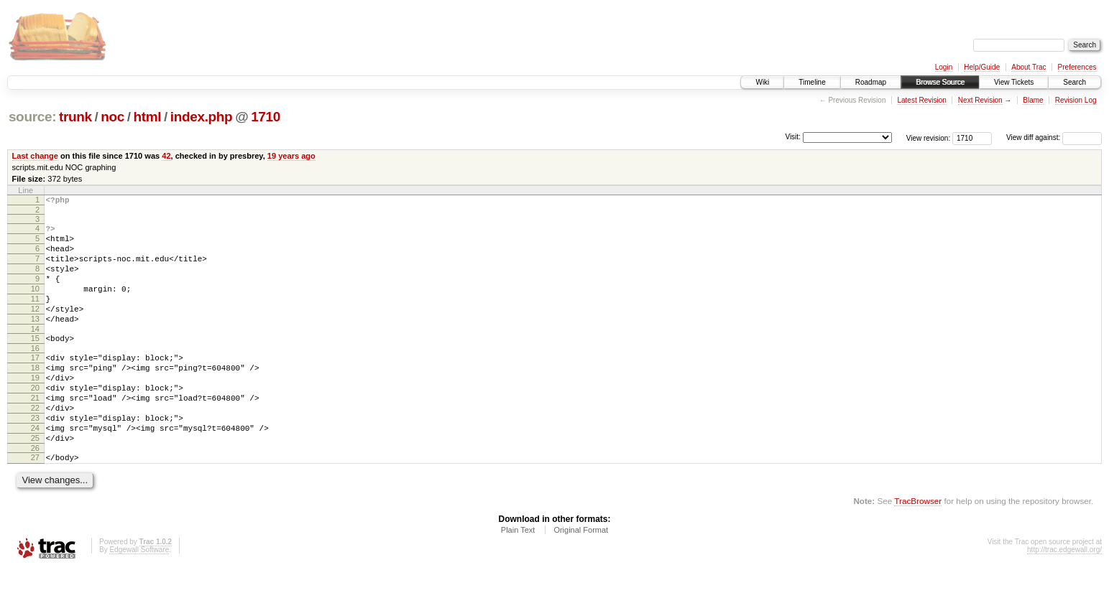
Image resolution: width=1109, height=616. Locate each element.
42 (166, 155)
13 (35, 340)
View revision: (928, 137)
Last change (35, 155)
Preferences (1077, 67)
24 (35, 469)
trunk (75, 116)
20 (35, 420)
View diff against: (1054, 137)
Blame (1033, 100)
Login (943, 67)
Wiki (762, 82)
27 (35, 502)
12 (35, 328)
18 (35, 395)
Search (1074, 82)
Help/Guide (982, 67)
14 (35, 352)
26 (35, 493)
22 (35, 444)
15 (35, 362)
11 (35, 316)
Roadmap (870, 82)
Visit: (793, 137)
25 (35, 481)
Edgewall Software (139, 597)
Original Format (580, 577)
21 (35, 432)
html (147, 116)
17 (35, 383)
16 (35, 374)
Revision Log (1076, 100)
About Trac (1028, 67)
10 (35, 303)
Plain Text (518, 577)
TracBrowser (918, 548)
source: (32, 116)
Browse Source (940, 82)
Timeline (812, 82)
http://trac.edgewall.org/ (1064, 597)
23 (35, 456)
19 (35, 407)
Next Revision (980, 100)
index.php (201, 116)
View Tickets (1014, 82)
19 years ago (291, 155)
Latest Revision (921, 100)
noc (112, 116)
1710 (265, 116)
